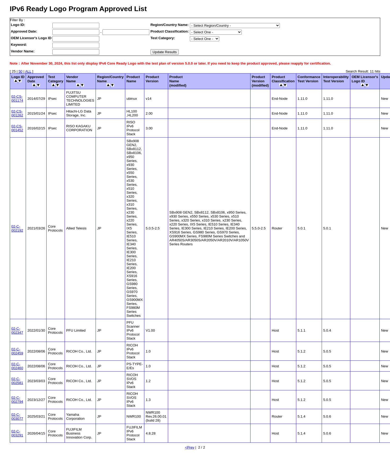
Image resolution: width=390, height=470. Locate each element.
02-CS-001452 (17, 128)
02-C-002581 (17, 381)
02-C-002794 (17, 400)
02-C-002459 (17, 351)
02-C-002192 (17, 228)
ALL (28, 71)
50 (21, 71)
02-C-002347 (17, 331)
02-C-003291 (17, 433)
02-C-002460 (17, 366)
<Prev (189, 447)
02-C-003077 (17, 417)
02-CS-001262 (17, 113)
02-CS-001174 (17, 98)
